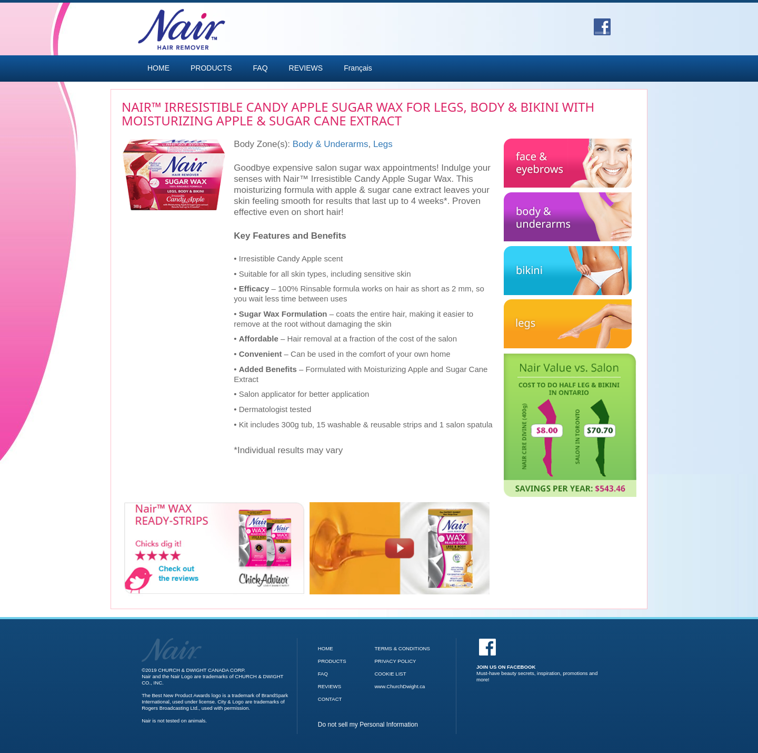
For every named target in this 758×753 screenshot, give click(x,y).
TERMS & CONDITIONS (402, 648)
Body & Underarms (330, 144)
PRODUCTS (211, 68)
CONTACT (330, 699)
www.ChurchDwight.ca (399, 686)
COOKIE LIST (390, 674)
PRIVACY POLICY (395, 661)
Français (358, 68)
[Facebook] (538, 660)
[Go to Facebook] (602, 23)
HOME (158, 68)
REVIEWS (306, 68)
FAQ (260, 68)
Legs (383, 144)
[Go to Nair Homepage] (172, 641)
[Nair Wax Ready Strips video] (399, 548)
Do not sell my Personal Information (368, 724)
